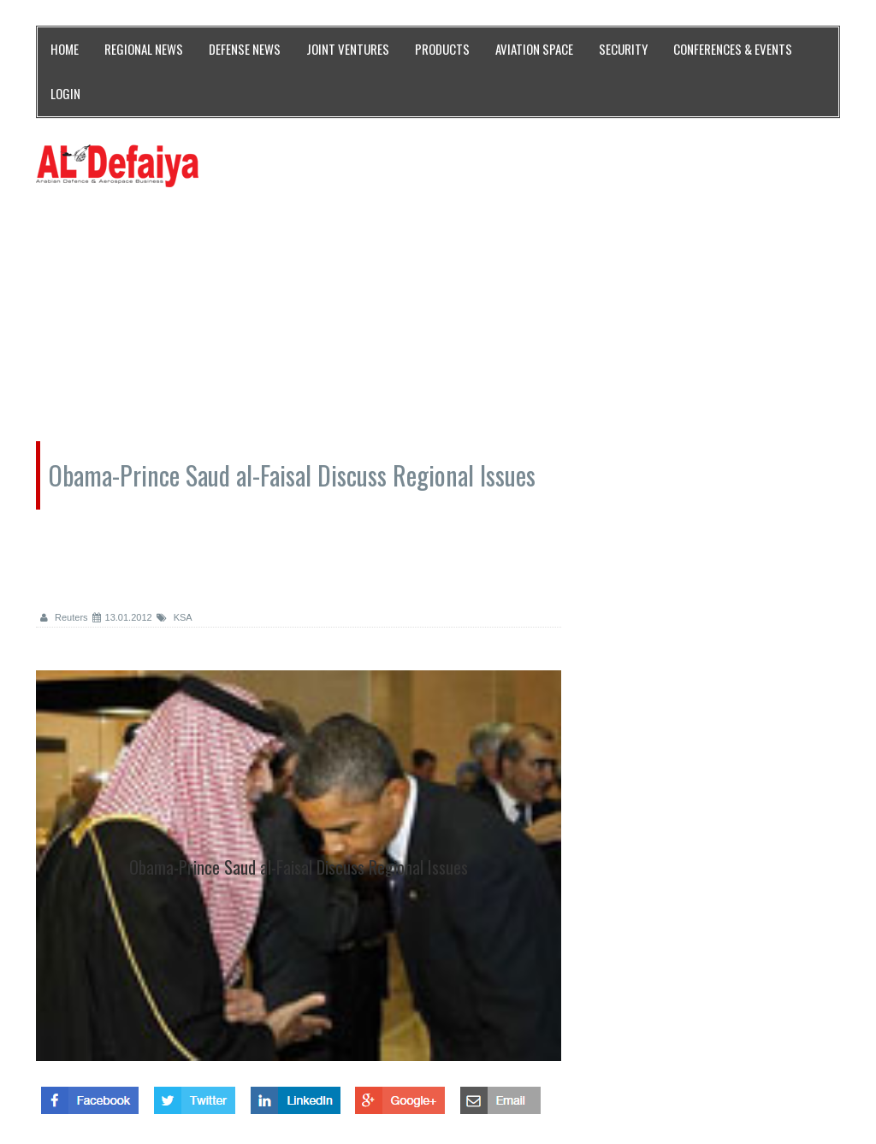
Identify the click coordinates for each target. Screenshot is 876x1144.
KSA (174, 617)
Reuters (64, 617)
